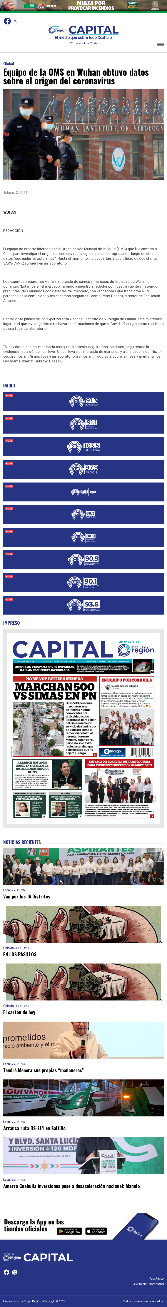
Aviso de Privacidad (148, 1284)
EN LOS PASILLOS (19, 954)
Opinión (8, 948)
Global (8, 64)
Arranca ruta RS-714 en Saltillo (34, 1128)
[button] (160, 45)
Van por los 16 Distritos (26, 896)
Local (6, 890)
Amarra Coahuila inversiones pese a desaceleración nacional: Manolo (71, 1186)
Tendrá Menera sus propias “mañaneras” (43, 1070)
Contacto (157, 1278)
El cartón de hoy (19, 1012)
